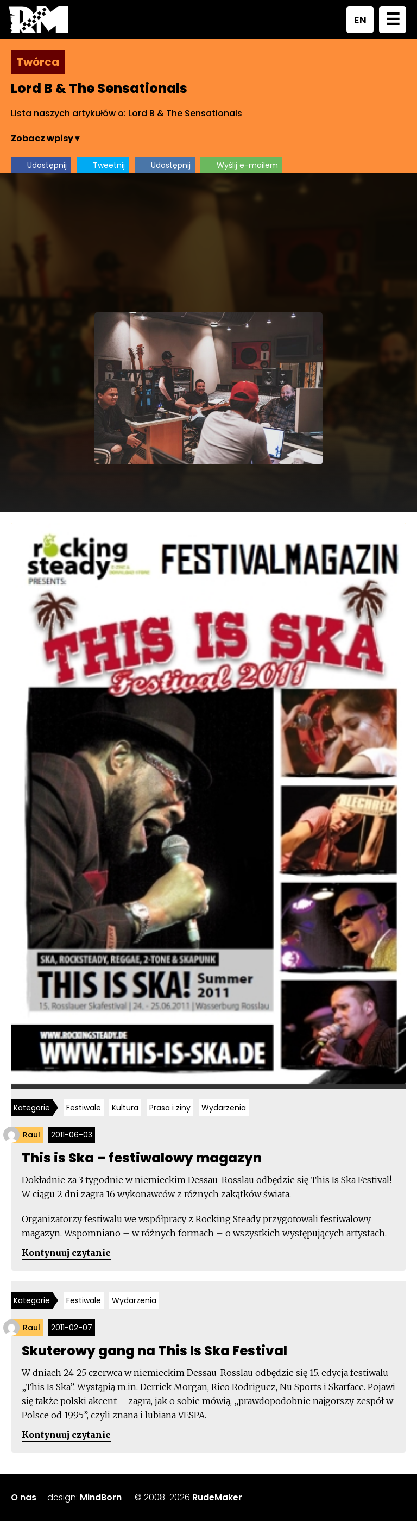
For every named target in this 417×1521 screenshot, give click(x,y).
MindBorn (101, 1497)
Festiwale (83, 1107)
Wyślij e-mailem (247, 165)
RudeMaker (217, 1497)
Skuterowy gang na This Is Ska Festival (154, 1351)
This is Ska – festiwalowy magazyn (142, 1158)
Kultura (125, 1107)
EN (360, 20)
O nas (23, 1497)
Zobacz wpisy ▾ (45, 138)
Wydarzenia (223, 1107)
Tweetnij (109, 165)
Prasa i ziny (170, 1107)
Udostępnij (47, 165)
